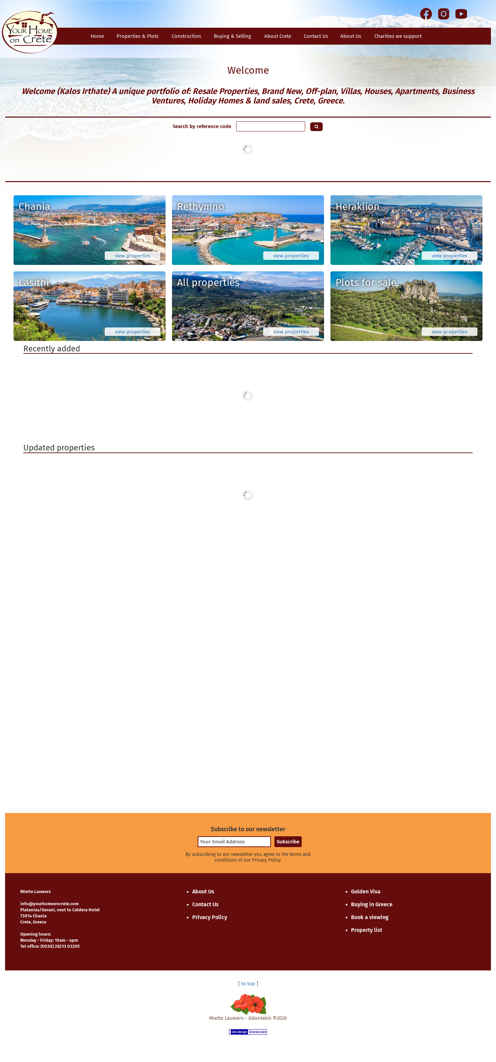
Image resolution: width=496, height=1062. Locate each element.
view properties (132, 256)
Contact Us (205, 904)
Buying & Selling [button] (232, 36)
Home (97, 36)
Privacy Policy (209, 917)
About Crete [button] (277, 36)
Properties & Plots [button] (137, 36)
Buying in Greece (372, 904)
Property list (366, 930)
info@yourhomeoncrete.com (49, 903)
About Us (350, 36)
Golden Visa (365, 891)
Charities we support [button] (398, 36)
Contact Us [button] (316, 36)
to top (248, 984)
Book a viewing (370, 917)
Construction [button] (186, 36)
